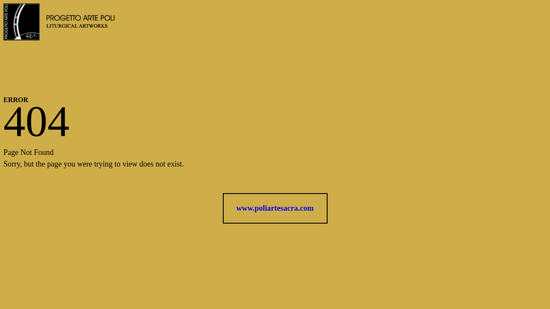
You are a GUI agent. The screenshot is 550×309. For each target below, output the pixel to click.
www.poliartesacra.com (275, 208)
